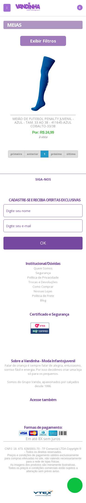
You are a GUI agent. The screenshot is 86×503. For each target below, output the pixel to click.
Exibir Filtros (43, 41)
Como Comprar (43, 287)
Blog (43, 300)
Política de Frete (43, 296)
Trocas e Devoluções (43, 282)
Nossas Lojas (43, 291)
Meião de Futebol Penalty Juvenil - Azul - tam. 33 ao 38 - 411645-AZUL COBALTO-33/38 (43, 122)
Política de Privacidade (43, 277)
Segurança (43, 273)
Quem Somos (43, 268)
